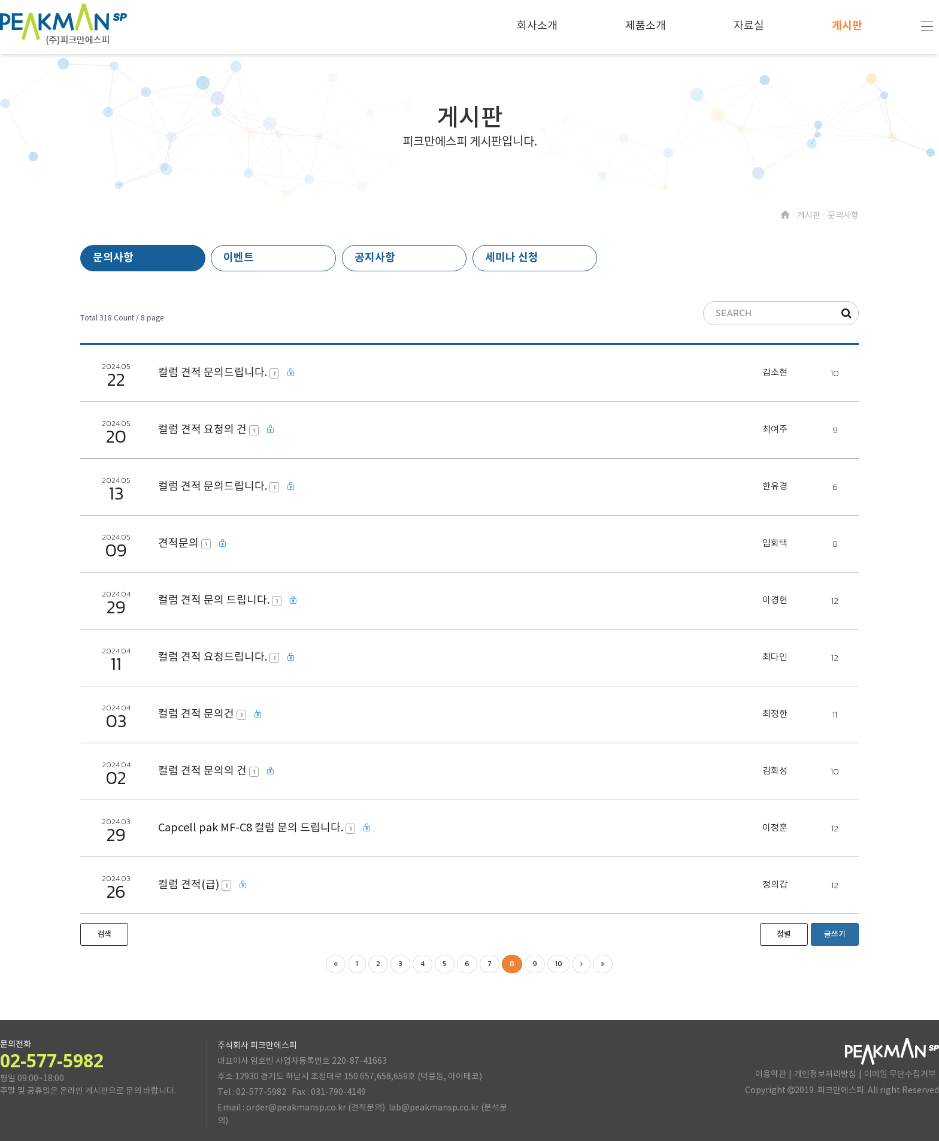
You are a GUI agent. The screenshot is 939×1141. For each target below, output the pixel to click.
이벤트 (238, 257)
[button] (104, 934)
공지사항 (375, 257)
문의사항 (113, 257)
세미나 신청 (511, 257)
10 (558, 963)
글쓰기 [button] (835, 934)
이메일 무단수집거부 (900, 1074)
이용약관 (770, 1074)
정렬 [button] (784, 934)
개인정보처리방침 (825, 1074)
